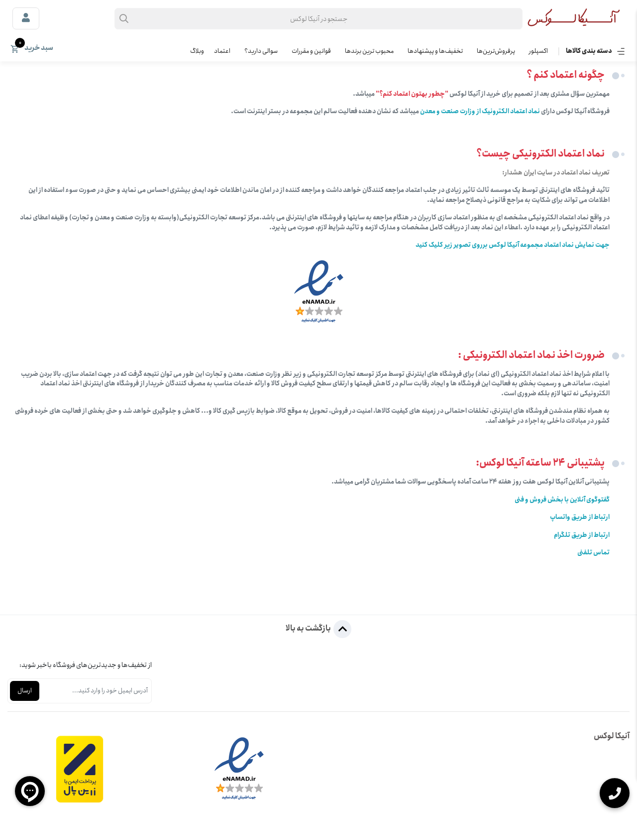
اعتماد (222, 51)
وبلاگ (197, 51)
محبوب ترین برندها (369, 51)
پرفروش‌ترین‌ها (496, 51)
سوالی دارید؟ (261, 51)
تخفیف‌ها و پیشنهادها (435, 51)
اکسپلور (538, 51)
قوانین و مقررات (311, 51)
